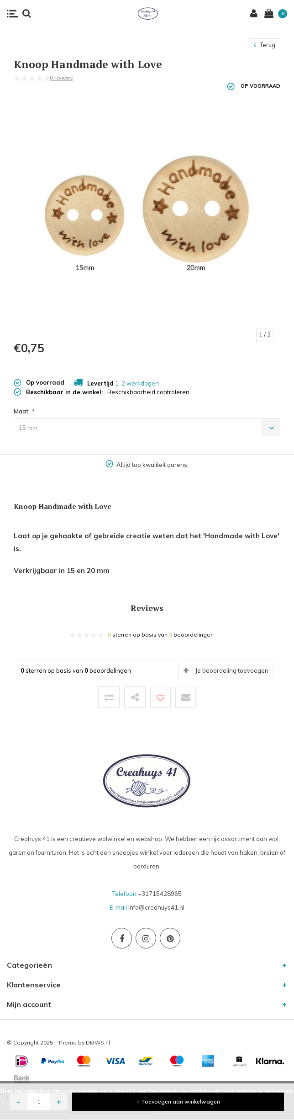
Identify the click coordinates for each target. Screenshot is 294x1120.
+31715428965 (160, 893)
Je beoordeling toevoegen (231, 670)
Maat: (24, 411)
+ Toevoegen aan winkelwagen (178, 1101)
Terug (264, 44)
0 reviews (61, 78)
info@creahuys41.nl (156, 907)
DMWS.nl (98, 1042)
